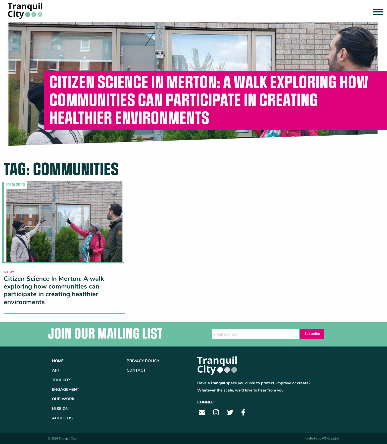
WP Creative (330, 438)
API (55, 371)
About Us (62, 418)
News (9, 272)
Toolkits (61, 380)
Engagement (65, 390)
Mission (60, 409)
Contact (136, 371)
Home (57, 361)
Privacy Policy (143, 361)
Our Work (63, 399)
